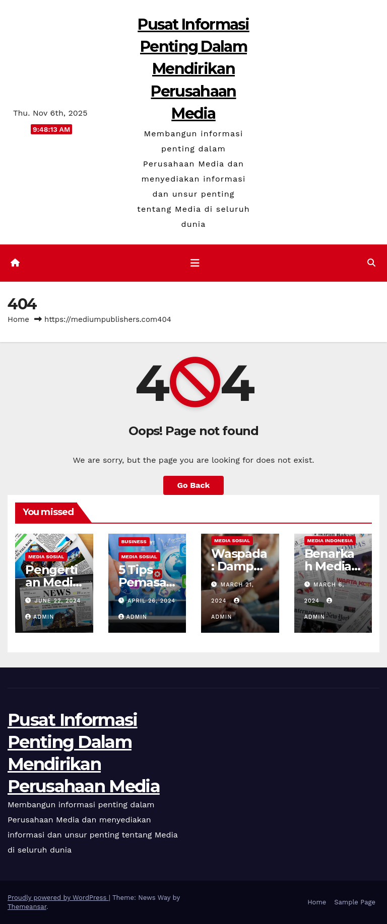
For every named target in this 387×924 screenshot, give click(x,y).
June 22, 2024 (58, 601)
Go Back (193, 485)
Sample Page (354, 902)
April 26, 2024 (151, 601)
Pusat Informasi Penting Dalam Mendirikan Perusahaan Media (193, 69)
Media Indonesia (330, 540)
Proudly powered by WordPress (58, 897)
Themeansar (27, 906)
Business (134, 541)
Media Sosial (46, 556)
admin (39, 617)
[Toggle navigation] (195, 263)
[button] (371, 263)
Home (18, 319)
